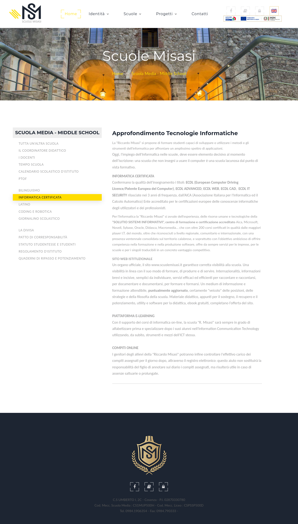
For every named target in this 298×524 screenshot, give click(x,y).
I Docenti (27, 157)
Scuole (132, 14)
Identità (98, 14)
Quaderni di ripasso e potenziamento (52, 258)
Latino (24, 204)
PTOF (23, 179)
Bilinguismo (29, 190)
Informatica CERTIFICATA (40, 197)
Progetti (165, 14)
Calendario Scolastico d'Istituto (49, 171)
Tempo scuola (31, 164)
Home (71, 14)
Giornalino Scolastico (39, 218)
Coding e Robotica (35, 211)
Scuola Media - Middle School (159, 73)
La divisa (26, 230)
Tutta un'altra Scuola (38, 143)
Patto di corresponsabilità (43, 237)
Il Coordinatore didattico (42, 150)
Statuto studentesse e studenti (47, 244)
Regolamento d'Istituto (40, 251)
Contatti (200, 14)
